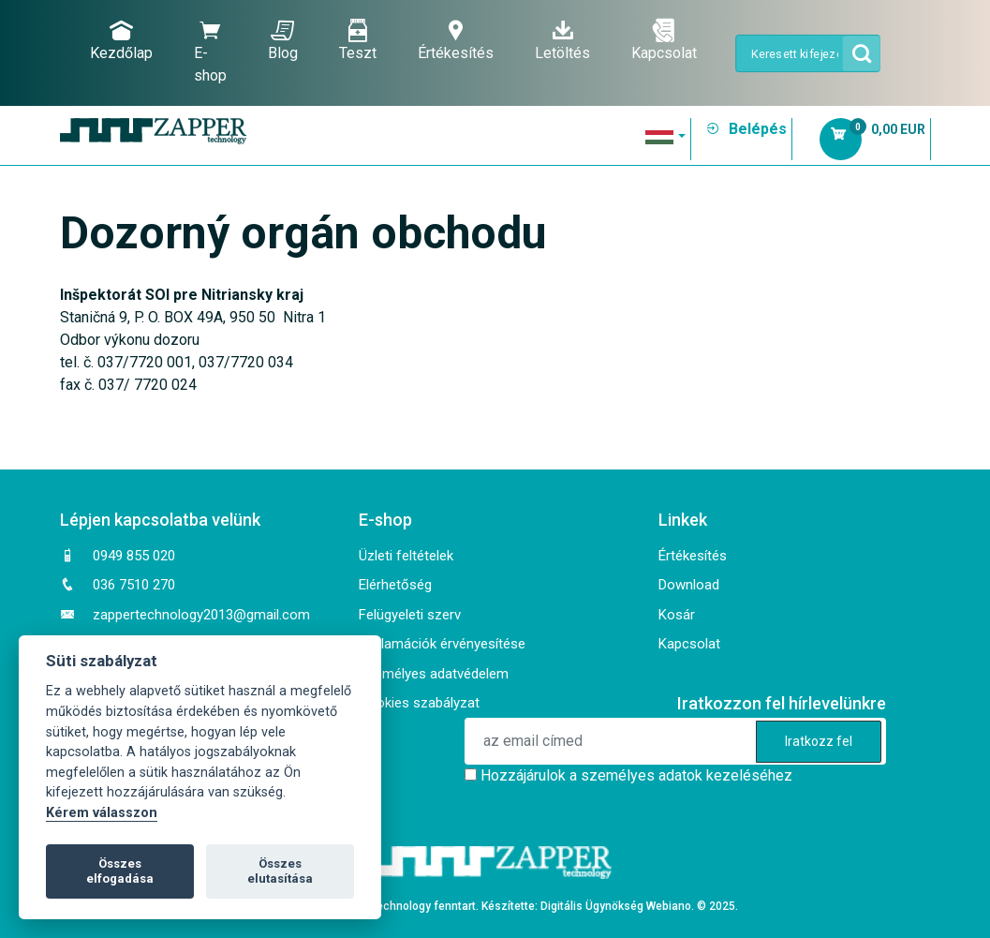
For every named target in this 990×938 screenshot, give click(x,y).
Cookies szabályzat (419, 702)
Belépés (746, 129)
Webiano (668, 906)
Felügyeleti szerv (410, 614)
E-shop (210, 51)
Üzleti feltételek (406, 555)
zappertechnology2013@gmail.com (201, 614)
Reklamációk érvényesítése (442, 643)
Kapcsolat (664, 40)
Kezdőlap (121, 40)
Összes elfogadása (120, 871)
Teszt (358, 40)
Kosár (676, 614)
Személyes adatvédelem (434, 673)
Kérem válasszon (101, 813)
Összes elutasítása (280, 871)
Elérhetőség (395, 584)
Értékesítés (456, 40)
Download (688, 584)
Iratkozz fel (818, 741)
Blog (283, 40)
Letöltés (562, 40)
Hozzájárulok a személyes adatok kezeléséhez (636, 775)
